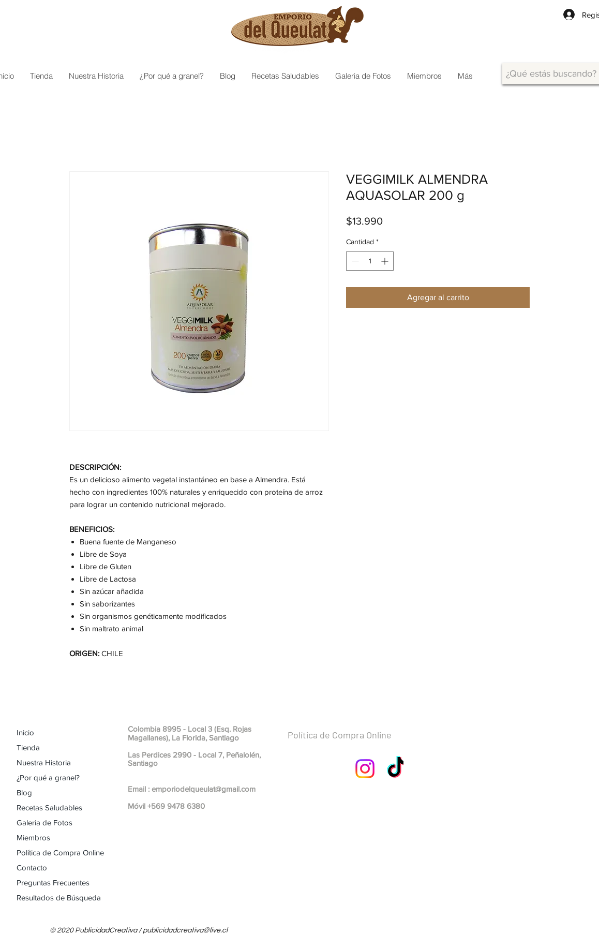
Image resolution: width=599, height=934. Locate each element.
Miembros (33, 837)
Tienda (28, 747)
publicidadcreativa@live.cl (185, 930)
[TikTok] (396, 768)
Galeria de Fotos (44, 822)
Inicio (25, 732)
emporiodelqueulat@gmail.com (204, 788)
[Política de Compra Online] (364, 735)
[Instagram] (365, 768)
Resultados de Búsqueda (59, 897)
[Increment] (385, 261)
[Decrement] (354, 261)
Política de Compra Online (60, 852)
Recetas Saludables (49, 807)
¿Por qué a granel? (48, 777)
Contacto (32, 867)
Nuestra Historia (44, 762)
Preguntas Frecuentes (53, 882)
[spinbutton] (370, 261)
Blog (24, 792)
